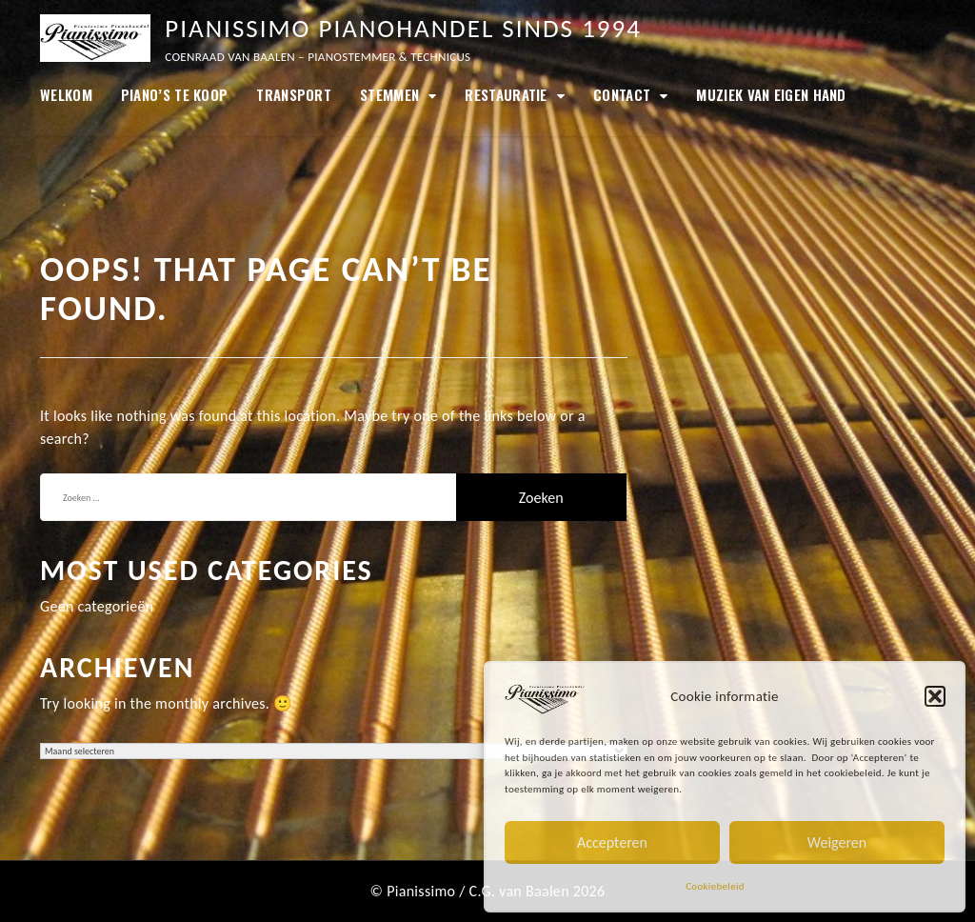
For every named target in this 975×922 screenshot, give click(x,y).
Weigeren (836, 842)
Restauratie (506, 94)
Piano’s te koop (175, 94)
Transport (293, 94)
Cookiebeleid (715, 886)
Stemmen (389, 94)
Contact (621, 94)
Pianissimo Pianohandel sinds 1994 (403, 28)
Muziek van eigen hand (771, 94)
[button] (935, 696)
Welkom (66, 94)
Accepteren (612, 842)
